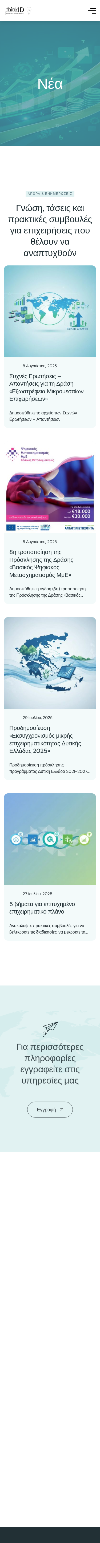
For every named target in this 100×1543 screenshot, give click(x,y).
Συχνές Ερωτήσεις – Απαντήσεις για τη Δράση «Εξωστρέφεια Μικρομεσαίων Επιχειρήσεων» (46, 387)
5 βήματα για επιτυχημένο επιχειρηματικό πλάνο (42, 908)
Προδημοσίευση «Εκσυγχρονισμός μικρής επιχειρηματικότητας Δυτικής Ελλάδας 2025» (45, 739)
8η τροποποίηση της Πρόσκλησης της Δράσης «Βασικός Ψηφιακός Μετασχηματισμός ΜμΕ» (41, 563)
